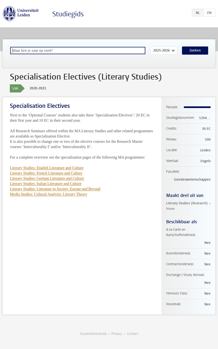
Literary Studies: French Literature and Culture (46, 173)
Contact (132, 334)
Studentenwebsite (93, 334)
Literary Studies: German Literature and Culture (47, 178)
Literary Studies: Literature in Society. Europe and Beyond (55, 189)
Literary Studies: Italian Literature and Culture (45, 184)
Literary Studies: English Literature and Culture (46, 168)
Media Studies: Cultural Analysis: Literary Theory (48, 194)
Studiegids (68, 14)
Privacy (116, 334)
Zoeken (195, 50)
